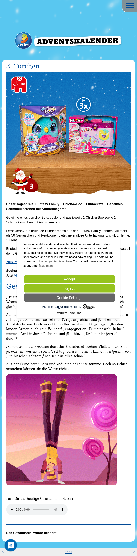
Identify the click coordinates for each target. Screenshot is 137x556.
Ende (68, 552)
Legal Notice (61, 313)
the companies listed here (55, 261)
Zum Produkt (15, 262)
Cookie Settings (69, 297)
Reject (69, 288)
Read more (46, 265)
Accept (69, 279)
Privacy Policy (75, 313)
